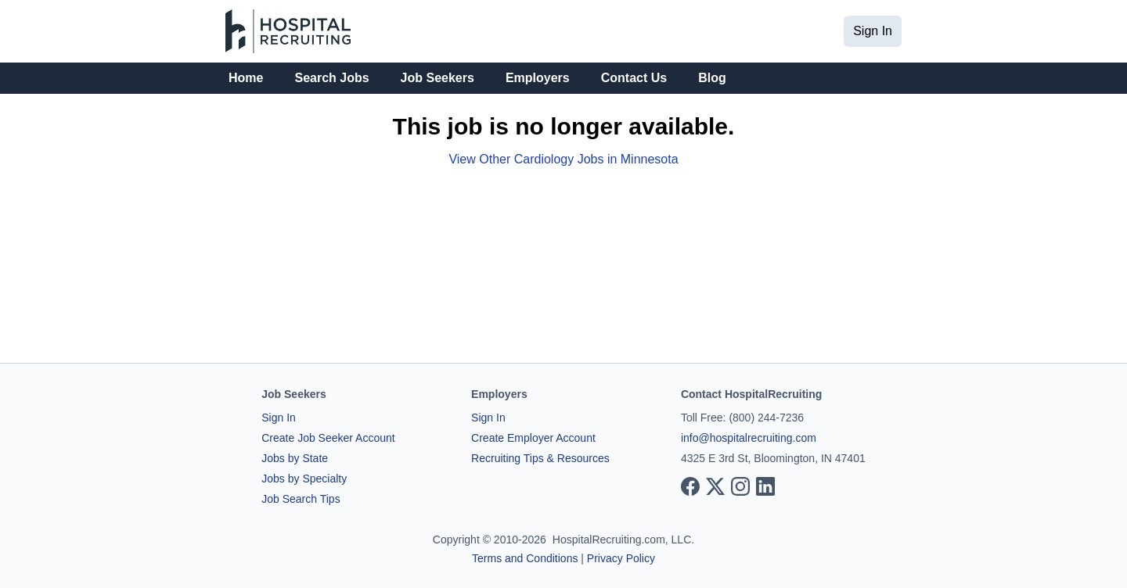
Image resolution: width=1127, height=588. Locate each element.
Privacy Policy (621, 558)
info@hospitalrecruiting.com (748, 438)
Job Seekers (437, 77)
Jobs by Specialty (304, 478)
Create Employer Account (533, 438)
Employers (538, 77)
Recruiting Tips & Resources (540, 458)
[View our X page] (715, 486)
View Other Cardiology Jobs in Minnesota (563, 159)
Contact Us (634, 77)
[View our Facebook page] (690, 486)
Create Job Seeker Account (327, 438)
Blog (712, 77)
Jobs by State (294, 458)
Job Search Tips (300, 499)
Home (246, 77)
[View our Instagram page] (740, 486)
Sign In (872, 31)
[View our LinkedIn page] (765, 486)
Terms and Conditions (525, 558)
